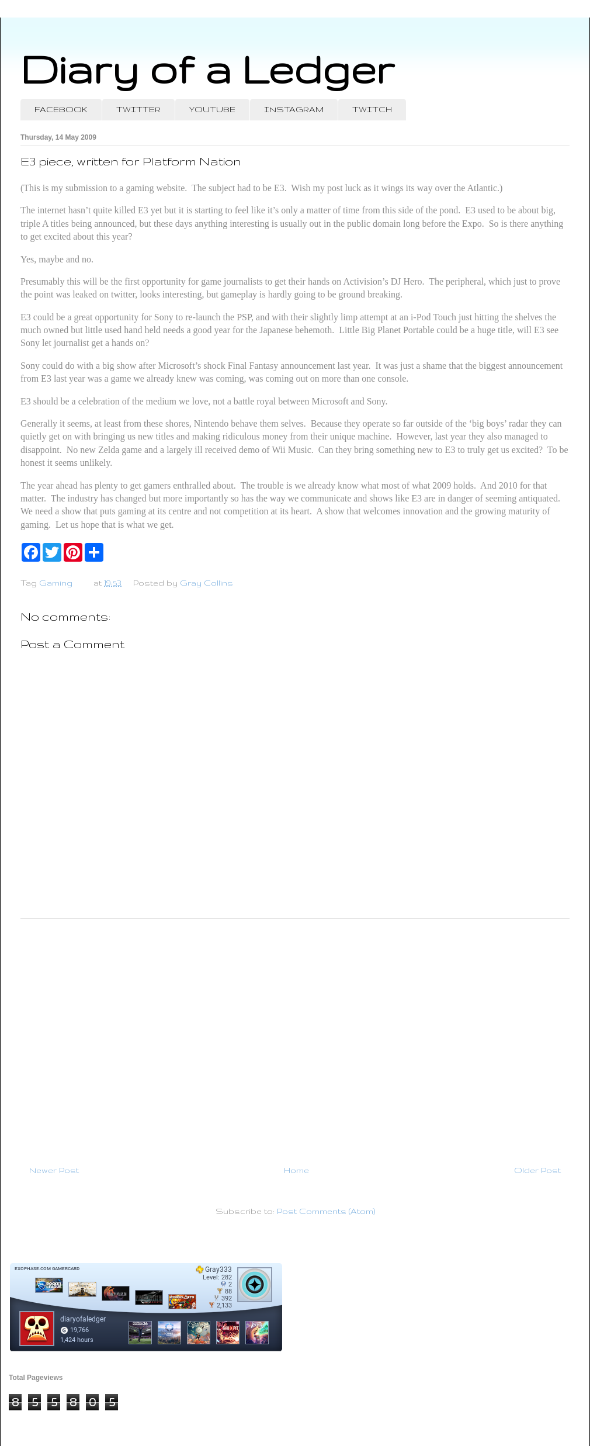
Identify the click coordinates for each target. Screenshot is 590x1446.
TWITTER (138, 109)
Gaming (55, 582)
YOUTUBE (212, 109)
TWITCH (372, 109)
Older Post (537, 1170)
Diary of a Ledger (207, 68)
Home (296, 1170)
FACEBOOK (61, 109)
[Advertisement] (295, 1037)
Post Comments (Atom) (326, 1211)
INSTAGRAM (294, 109)
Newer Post (54, 1170)
